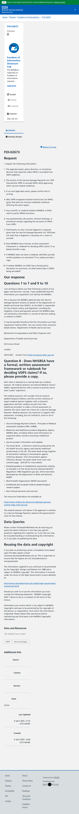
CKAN (56, 777)
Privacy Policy (27, 781)
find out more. (59, 2)
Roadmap (26, 791)
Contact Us (26, 786)
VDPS (8, 642)
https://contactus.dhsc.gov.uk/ (41, 355)
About (24, 775)
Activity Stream (14, 137)
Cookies (8, 801)
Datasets (8, 781)
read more (11, 86)
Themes (12, 17)
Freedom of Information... (28, 17)
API (6, 796)
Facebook (13, 106)
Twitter (12, 100)
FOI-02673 (46, 17)
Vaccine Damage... (21, 642)
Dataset (10, 130)
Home (4, 17)
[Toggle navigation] (75, 10)
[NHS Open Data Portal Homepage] (12, 9)
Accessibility (10, 791)
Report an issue (48, 147)
